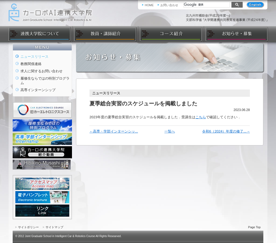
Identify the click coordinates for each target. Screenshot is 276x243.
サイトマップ (54, 227)
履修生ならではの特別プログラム (45, 80)
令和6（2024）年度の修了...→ (226, 131)
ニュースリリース (34, 57)
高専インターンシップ (38, 90)
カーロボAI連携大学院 (52, 12)
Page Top (254, 227)
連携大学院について (40, 34)
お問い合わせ (169, 5)
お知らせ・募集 (235, 34)
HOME (149, 5)
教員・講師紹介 (105, 34)
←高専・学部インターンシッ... (113, 131)
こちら (200, 117)
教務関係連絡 (31, 64)
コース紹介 (170, 34)
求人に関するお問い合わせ (41, 71)
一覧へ (169, 131)
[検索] (206, 4)
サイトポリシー (28, 227)
